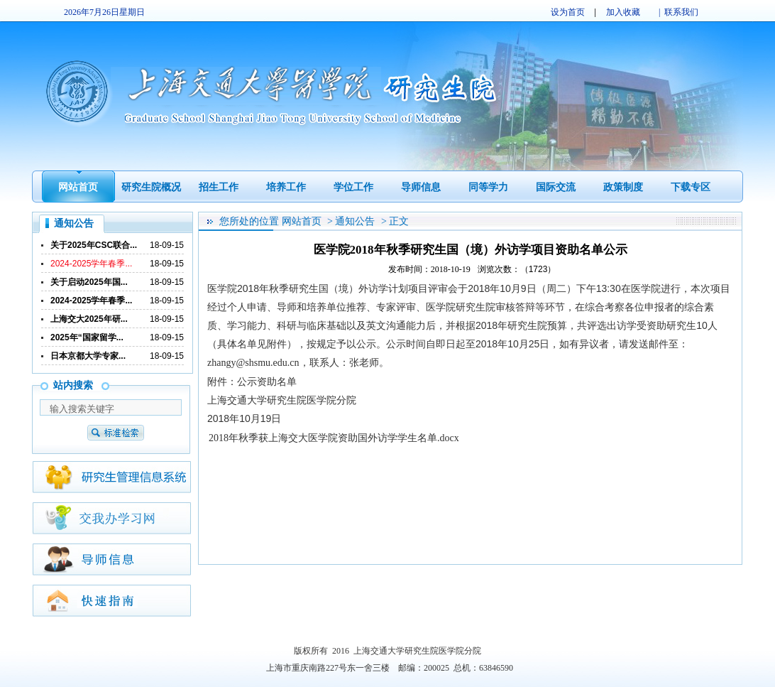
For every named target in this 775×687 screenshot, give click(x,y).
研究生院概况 (151, 187)
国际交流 (556, 187)
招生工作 (218, 187)
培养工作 (286, 187)
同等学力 (488, 187)
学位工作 (353, 187)
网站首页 (78, 187)
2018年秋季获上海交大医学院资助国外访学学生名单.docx (334, 438)
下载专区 (690, 187)
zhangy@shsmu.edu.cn (253, 362)
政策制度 (623, 187)
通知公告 (355, 221)
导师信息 (421, 187)
